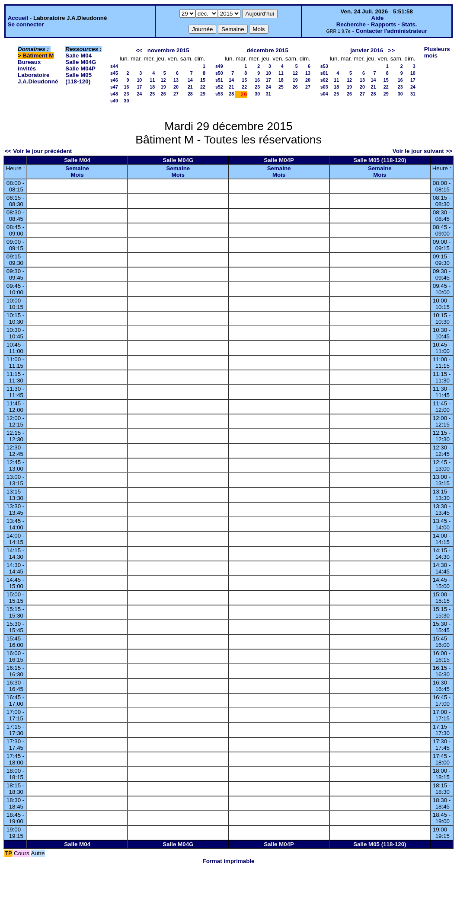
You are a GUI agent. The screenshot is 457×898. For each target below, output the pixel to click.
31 (268, 93)
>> (391, 50)
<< (139, 50)
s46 (114, 80)
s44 (114, 66)
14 (190, 80)
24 (139, 93)
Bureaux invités (29, 65)
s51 (219, 80)
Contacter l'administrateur (391, 31)
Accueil (18, 18)
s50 (219, 73)
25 (152, 93)
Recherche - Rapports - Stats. (376, 24)
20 (176, 86)
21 (190, 86)
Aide (377, 18)
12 (163, 80)
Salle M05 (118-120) (78, 78)
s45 (114, 73)
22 (202, 86)
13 (176, 80)
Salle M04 (78, 55)
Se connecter (26, 24)
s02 (324, 80)
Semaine (77, 168)
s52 (219, 86)
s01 (324, 73)
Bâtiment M (38, 55)
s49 (114, 100)
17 (139, 86)
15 (202, 80)
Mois (76, 175)
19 (163, 86)
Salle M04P (80, 68)
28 (190, 93)
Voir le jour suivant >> (422, 151)
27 (176, 93)
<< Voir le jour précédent (38, 151)
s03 (324, 86)
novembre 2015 (168, 50)
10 (139, 80)
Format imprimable (229, 861)
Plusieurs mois (437, 52)
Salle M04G (80, 62)
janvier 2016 (366, 50)
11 (152, 80)
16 (126, 86)
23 (126, 93)
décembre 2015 (267, 50)
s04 (324, 93)
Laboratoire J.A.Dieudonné (38, 78)
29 (202, 93)
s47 (114, 86)
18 (152, 86)
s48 (114, 93)
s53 (219, 93)
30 (126, 100)
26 (163, 93)
